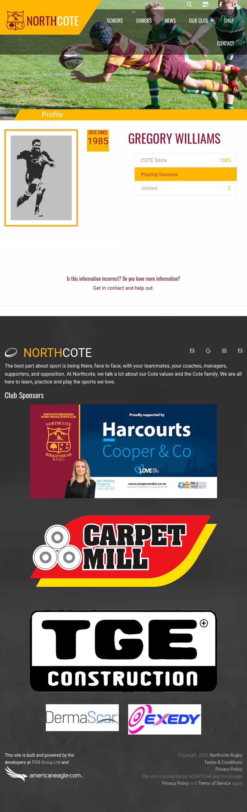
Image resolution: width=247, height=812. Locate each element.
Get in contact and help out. (123, 288)
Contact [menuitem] (225, 43)
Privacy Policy (229, 769)
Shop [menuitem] (229, 20)
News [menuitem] (170, 20)
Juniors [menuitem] (144, 20)
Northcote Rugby (226, 755)
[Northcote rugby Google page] (235, 4)
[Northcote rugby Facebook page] (221, 4)
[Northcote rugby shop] (205, 4)
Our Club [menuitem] (198, 20)
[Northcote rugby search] (189, 4)
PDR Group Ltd (46, 762)
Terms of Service (214, 783)
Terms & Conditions (223, 762)
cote (48, 353)
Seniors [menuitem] (115, 20)
